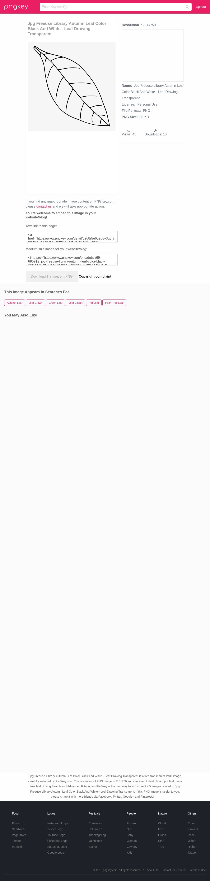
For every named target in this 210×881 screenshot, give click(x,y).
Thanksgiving (97, 835)
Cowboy (132, 846)
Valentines (95, 841)
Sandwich (18, 829)
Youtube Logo (56, 835)
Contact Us (168, 870)
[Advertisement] (90, 162)
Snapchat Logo (57, 846)
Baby (130, 835)
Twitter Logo (55, 829)
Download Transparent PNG (52, 276)
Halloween (95, 829)
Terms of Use (198, 870)
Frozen (131, 823)
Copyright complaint (95, 276)
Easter (93, 846)
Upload (201, 7)
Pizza (15, 823)
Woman (132, 841)
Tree (161, 846)
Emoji (191, 823)
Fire (160, 829)
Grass (162, 835)
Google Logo (55, 852)
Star (161, 841)
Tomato (17, 841)
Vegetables (19, 835)
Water (192, 841)
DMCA (182, 870)
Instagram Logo (57, 823)
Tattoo (192, 852)
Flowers (193, 829)
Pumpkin (17, 846)
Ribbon (192, 846)
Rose (191, 835)
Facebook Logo (57, 841)
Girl (129, 829)
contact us (44, 206)
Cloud (162, 823)
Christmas (95, 823)
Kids (129, 852)
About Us (152, 870)
